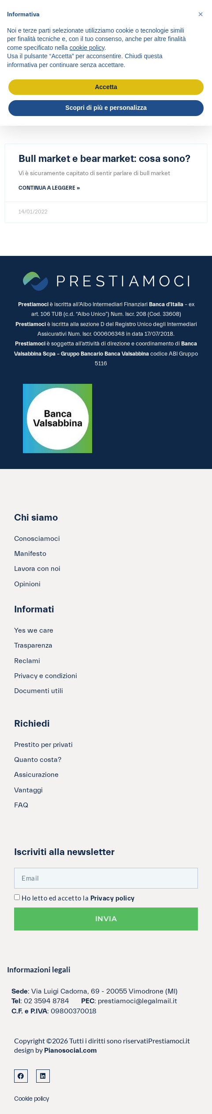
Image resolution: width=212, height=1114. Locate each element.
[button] (200, 14)
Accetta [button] (106, 86)
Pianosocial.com (70, 1050)
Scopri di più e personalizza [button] (105, 107)
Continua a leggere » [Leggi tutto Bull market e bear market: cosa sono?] (49, 188)
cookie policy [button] (87, 47)
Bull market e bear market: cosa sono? (104, 159)
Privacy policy (112, 898)
